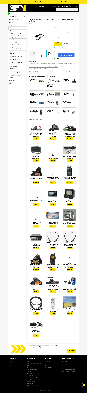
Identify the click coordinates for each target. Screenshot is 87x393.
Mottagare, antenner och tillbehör (16, 52)
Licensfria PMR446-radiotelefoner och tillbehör (16, 43)
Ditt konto (48, 358)
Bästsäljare (12, 365)
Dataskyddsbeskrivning (32, 385)
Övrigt (10, 25)
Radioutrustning (13, 28)
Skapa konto (47, 365)
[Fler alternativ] (84, 385)
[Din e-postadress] (47, 351)
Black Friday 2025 (31, 373)
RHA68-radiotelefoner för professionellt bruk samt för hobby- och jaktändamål (16, 35)
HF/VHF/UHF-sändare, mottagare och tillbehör (15, 48)
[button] (60, 48)
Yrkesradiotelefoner (14, 31)
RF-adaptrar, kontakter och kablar (16, 76)
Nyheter (11, 363)
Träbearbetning (13, 16)
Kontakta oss (30, 375)
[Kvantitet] (56, 55)
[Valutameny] (49, 6)
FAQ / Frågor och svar (32, 377)
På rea (10, 13)
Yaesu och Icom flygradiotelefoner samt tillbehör (15, 68)
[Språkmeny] (42, 6)
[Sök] (67, 10)
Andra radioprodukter (15, 59)
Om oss (28, 365)
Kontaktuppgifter (57, 6)
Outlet (11, 83)
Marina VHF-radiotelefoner (16, 56)
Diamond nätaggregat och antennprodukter (16, 63)
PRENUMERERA (71, 351)
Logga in (47, 363)
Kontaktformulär (31, 379)
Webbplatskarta (31, 381)
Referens (56, 26)
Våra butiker (30, 383)
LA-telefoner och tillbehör (16, 40)
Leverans (29, 361)
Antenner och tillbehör (15, 73)
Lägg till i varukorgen (66, 55)
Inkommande (12, 80)
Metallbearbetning (13, 19)
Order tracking (48, 361)
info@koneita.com (71, 369)
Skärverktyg (12, 22)
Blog (28, 388)
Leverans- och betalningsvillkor (34, 363)
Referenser (29, 367)
